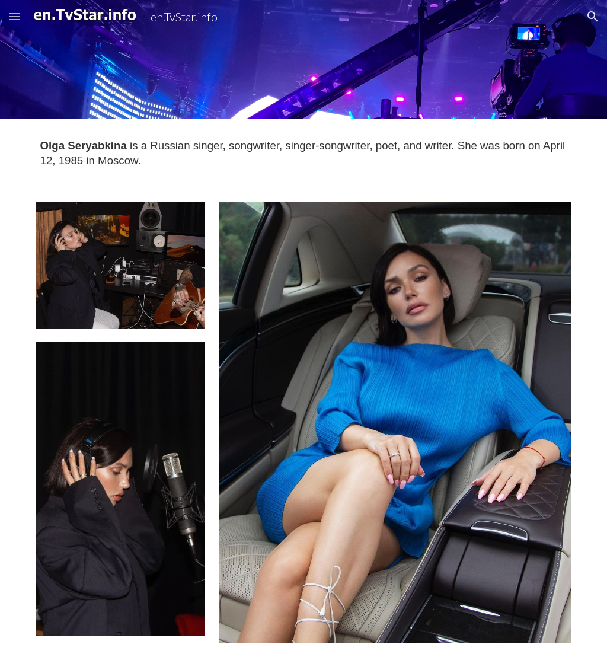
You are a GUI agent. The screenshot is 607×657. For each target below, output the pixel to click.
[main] (304, 153)
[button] (14, 16)
